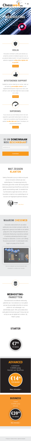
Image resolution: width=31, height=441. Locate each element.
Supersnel (15, 111)
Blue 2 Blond (22, 204)
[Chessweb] (12, 3)
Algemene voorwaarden (21, 438)
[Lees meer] (15, 66)
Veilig (15, 50)
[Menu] (28, 4)
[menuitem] (24, 4)
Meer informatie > (15, 353)
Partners (15, 438)
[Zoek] (24, 4)
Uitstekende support (15, 80)
